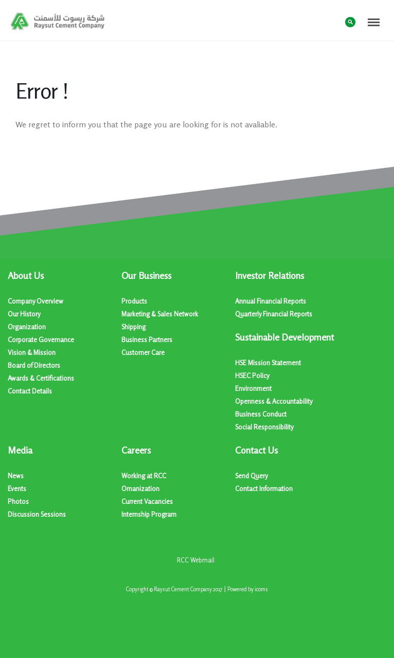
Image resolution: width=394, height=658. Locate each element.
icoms (261, 589)
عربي (329, 21)
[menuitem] (64, 333)
